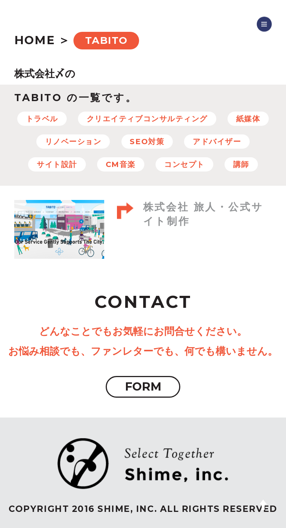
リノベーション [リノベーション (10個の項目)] (73, 141)
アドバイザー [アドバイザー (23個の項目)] (217, 141)
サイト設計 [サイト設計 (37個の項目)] (57, 164)
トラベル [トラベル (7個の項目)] (42, 118)
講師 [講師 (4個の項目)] (241, 164)
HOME (34, 40)
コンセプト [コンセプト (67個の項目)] (184, 164)
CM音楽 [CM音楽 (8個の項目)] (121, 164)
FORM (143, 386)
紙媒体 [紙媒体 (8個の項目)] (248, 118)
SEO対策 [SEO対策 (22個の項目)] (147, 141)
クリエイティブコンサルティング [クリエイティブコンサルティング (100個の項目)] (147, 118)
